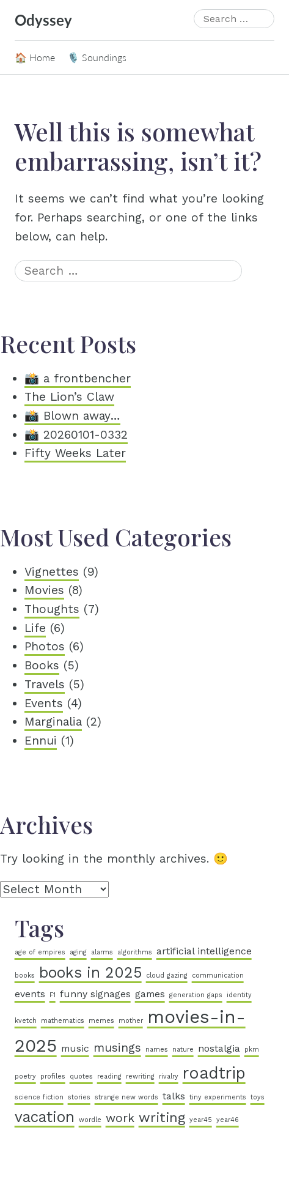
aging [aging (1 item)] (78, 952)
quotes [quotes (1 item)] (81, 1076)
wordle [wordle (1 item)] (90, 1120)
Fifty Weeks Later (75, 453)
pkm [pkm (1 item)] (251, 1050)
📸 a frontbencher (77, 378)
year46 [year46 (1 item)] (227, 1120)
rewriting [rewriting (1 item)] (140, 1076)
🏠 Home (35, 57)
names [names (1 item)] (156, 1050)
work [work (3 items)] (120, 1118)
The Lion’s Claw (69, 397)
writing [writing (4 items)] (162, 1117)
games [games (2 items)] (150, 994)
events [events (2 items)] (30, 994)
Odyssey (43, 20)
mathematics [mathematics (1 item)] (62, 1021)
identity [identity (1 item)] (239, 995)
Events (43, 703)
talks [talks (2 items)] (174, 1096)
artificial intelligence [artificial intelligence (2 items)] (204, 951)
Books (41, 665)
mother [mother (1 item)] (131, 1021)
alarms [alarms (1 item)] (102, 952)
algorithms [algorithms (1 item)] (134, 952)
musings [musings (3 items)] (117, 1048)
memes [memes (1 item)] (101, 1021)
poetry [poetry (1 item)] (25, 1076)
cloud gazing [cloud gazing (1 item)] (167, 975)
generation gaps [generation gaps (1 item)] (195, 995)
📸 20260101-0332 (76, 435)
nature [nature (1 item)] (183, 1050)
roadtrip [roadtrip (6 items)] (214, 1072)
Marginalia (53, 722)
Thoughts (51, 609)
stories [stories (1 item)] (79, 1097)
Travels (44, 684)
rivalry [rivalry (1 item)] (168, 1076)
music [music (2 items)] (75, 1048)
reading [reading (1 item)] (109, 1076)
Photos (44, 646)
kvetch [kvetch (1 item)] (26, 1021)
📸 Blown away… (72, 416)
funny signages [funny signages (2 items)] (95, 994)
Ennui (40, 741)
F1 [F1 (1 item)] (52, 995)
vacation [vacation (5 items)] (45, 1117)
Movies (44, 590)
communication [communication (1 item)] (218, 975)
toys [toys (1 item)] (258, 1097)
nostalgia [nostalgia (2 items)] (219, 1048)
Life (35, 628)
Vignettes (51, 572)
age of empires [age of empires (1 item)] (40, 952)
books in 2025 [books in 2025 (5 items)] (90, 972)
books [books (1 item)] (25, 975)
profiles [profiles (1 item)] (52, 1076)
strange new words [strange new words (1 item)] (126, 1097)
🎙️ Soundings (96, 57)
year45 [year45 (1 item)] (200, 1120)
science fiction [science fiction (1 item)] (39, 1097)
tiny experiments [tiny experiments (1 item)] (217, 1097)
